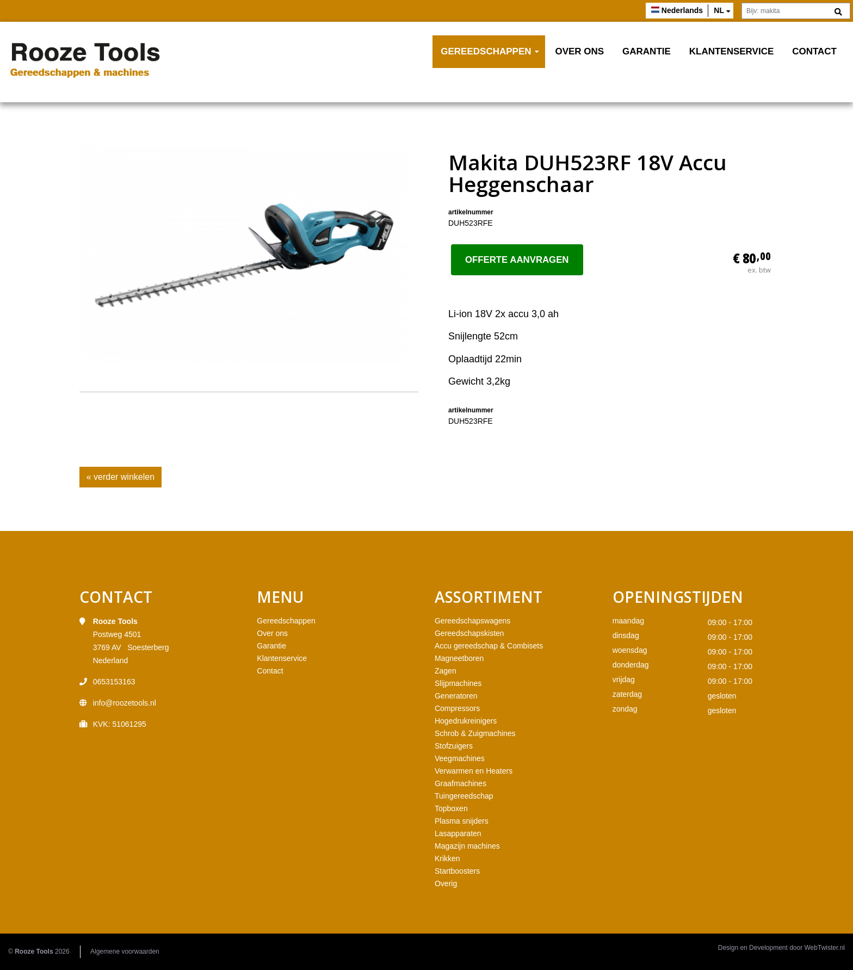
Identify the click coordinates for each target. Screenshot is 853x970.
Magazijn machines (467, 846)
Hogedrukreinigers (466, 720)
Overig (446, 883)
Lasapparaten (458, 833)
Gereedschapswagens (472, 620)
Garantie (646, 51)
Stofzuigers (454, 746)
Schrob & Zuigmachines (475, 733)
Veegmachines (460, 758)
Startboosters (457, 871)
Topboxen (451, 808)
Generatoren (456, 695)
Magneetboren (459, 658)
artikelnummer (470, 212)
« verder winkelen (120, 476)
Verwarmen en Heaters (473, 771)
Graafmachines (460, 783)
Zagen (445, 670)
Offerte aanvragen (517, 260)
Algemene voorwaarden (124, 951)
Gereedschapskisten (469, 633)
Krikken (447, 858)
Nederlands (682, 10)
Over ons (579, 51)
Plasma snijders (462, 821)
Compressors (457, 708)
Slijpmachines (458, 683)
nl (719, 10)
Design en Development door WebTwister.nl (781, 948)
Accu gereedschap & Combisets (489, 645)
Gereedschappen (486, 51)
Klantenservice (731, 51)
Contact (814, 51)
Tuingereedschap (464, 796)
